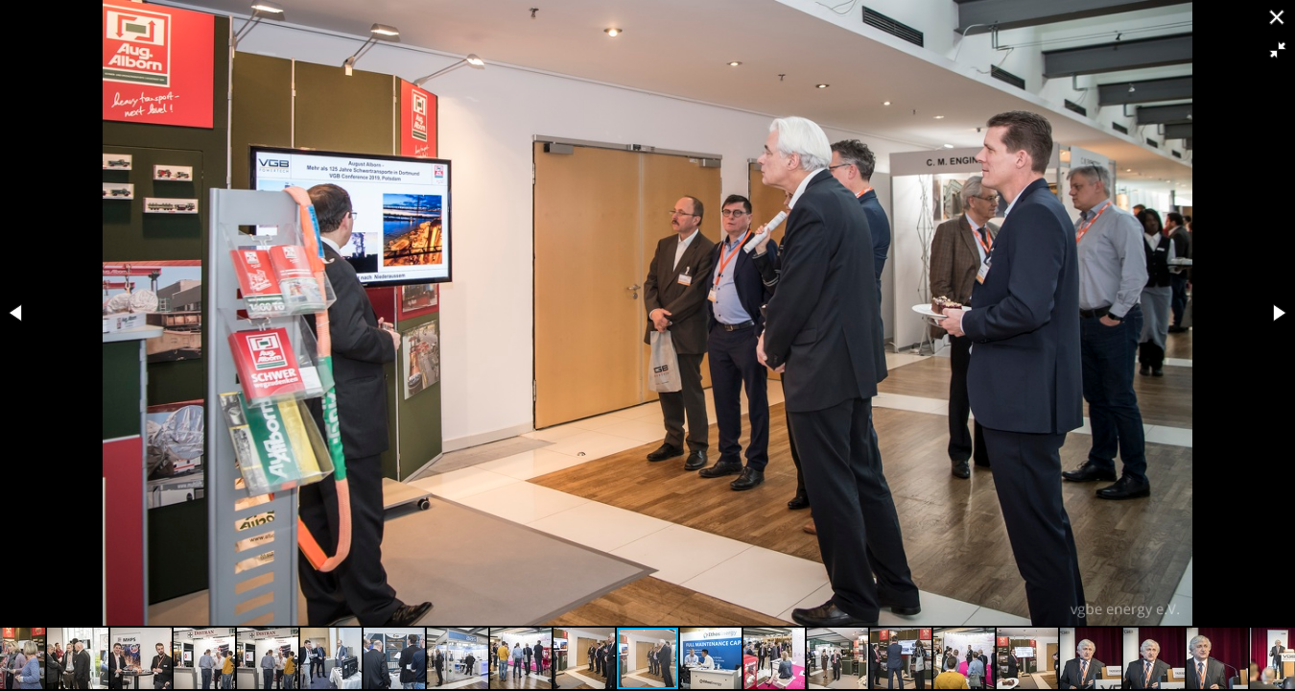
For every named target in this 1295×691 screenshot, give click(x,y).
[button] (1277, 50)
